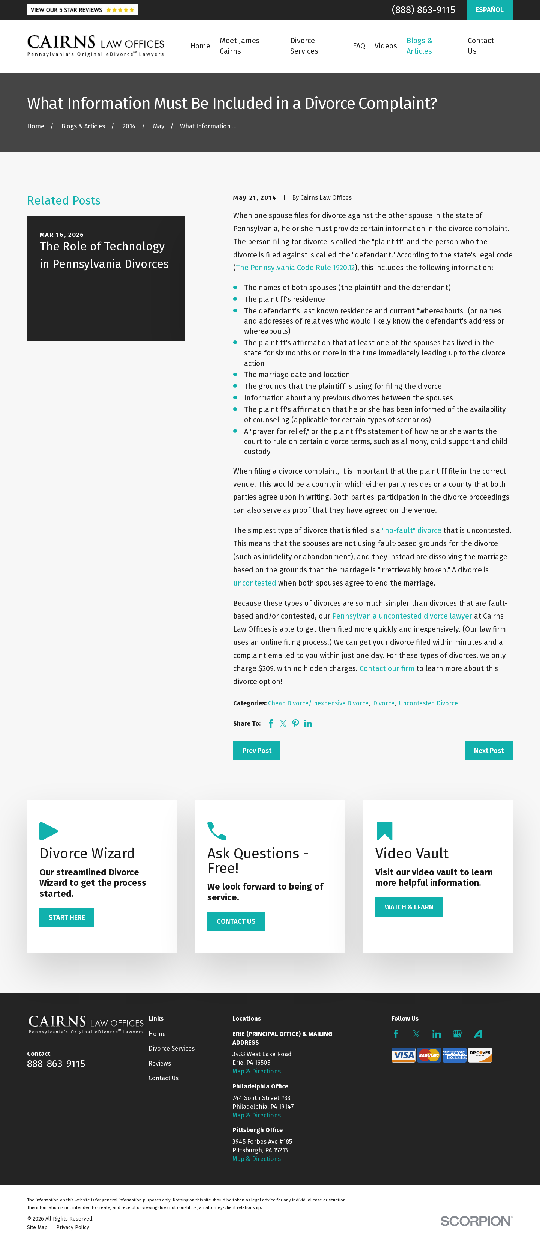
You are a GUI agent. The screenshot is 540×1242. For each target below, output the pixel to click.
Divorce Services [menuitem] (304, 46)
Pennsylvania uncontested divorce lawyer (402, 616)
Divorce (383, 703)
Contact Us (163, 1078)
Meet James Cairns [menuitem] (240, 46)
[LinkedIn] (436, 1034)
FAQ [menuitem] (359, 46)
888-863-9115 (56, 1064)
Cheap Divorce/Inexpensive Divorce (318, 703)
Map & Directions (256, 1071)
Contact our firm (387, 668)
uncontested (254, 583)
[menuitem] (37, 1227)
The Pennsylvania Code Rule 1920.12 (295, 267)
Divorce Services (171, 1048)
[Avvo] (478, 1034)
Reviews (159, 1063)
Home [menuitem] (200, 46)
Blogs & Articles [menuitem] (419, 46)
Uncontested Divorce (428, 703)
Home (157, 1033)
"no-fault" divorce (411, 530)
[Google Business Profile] (457, 1034)
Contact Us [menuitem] (481, 46)
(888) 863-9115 (423, 10)
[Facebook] (396, 1034)
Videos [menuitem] (386, 46)
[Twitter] (416, 1034)
